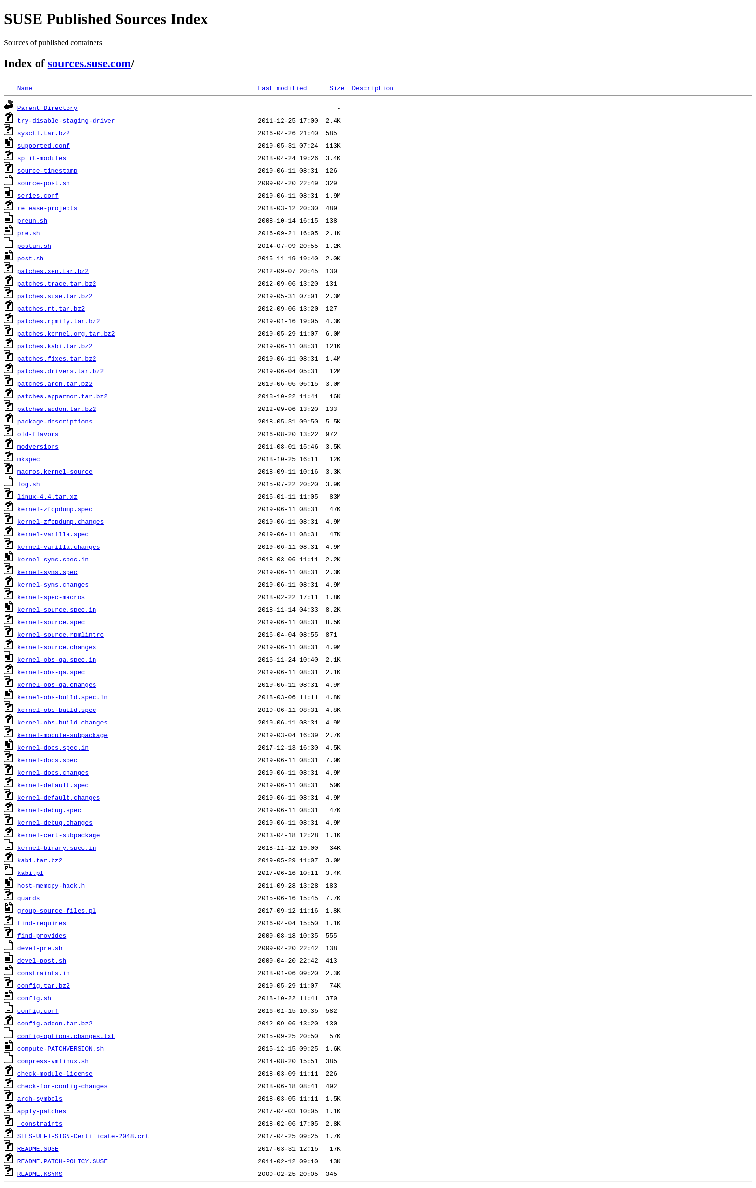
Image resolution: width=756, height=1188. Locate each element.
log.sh (28, 483)
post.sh (30, 258)
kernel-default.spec (53, 784)
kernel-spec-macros (51, 596)
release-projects (47, 208)
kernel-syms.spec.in (53, 559)
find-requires (41, 922)
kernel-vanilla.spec (53, 534)
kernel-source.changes (56, 646)
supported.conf (43, 145)
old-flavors (38, 433)
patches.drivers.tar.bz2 (60, 371)
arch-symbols (40, 1098)
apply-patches (41, 1110)
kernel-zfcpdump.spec (55, 509)
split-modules (41, 157)
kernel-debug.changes (55, 822)
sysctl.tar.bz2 (43, 132)
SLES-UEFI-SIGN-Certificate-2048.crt (83, 1136)
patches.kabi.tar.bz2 (55, 345)
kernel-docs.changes (53, 772)
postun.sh (34, 245)
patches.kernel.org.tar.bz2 (66, 333)
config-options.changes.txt (66, 1035)
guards (28, 897)
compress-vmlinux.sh (53, 1060)
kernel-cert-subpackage (58, 835)
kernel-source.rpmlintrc (60, 634)
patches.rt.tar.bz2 (51, 308)
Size (336, 87)
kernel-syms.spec (47, 571)
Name (24, 87)
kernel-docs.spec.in (53, 747)
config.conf (38, 1010)
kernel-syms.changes (53, 584)
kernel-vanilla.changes (58, 546)
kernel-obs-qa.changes (56, 684)
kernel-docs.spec (47, 759)
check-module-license (55, 1073)
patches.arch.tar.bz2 (55, 383)
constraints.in (43, 973)
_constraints (40, 1123)
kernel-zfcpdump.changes (60, 521)
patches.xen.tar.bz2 (53, 270)
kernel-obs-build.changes (62, 722)
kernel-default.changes (58, 797)
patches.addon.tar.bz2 (56, 408)
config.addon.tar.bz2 (55, 1023)
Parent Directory (47, 107)
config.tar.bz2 (43, 985)
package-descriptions (55, 421)
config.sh (34, 998)
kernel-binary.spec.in (56, 847)
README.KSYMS (40, 1173)
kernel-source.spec (51, 621)
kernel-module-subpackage (62, 734)
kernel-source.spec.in (56, 609)
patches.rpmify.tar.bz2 (58, 320)
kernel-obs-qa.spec (51, 672)
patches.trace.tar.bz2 (56, 283)
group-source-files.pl (56, 910)
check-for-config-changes (62, 1085)
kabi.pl (30, 872)
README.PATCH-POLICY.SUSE (62, 1161)
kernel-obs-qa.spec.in (56, 659)
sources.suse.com (89, 63)
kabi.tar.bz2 (40, 860)
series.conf (38, 195)
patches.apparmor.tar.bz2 (62, 396)
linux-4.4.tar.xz (47, 496)
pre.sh (28, 233)
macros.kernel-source (55, 471)
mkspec (28, 458)
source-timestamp (47, 170)
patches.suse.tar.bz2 (55, 295)
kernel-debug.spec (49, 810)
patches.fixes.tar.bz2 (56, 358)
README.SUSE (38, 1148)
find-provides (41, 935)
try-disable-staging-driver (66, 120)
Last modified (282, 87)
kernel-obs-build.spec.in (62, 697)
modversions (38, 446)
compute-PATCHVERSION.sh (60, 1048)
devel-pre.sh (40, 947)
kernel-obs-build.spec (56, 709)
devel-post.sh (41, 960)
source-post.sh (43, 182)
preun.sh (32, 220)
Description (372, 87)
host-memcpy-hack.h (51, 885)
